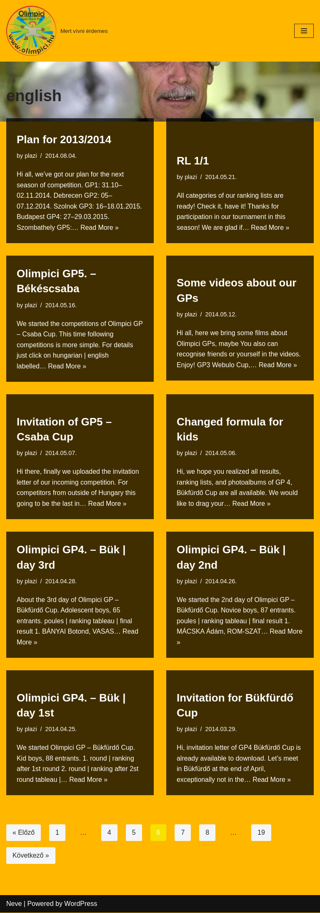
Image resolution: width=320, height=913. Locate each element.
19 (261, 833)
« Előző (23, 833)
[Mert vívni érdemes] (57, 31)
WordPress (80, 904)
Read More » (100, 227)
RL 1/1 (193, 160)
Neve (14, 904)
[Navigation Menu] (304, 31)
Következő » (30, 856)
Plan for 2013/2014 (64, 139)
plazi (31, 155)
